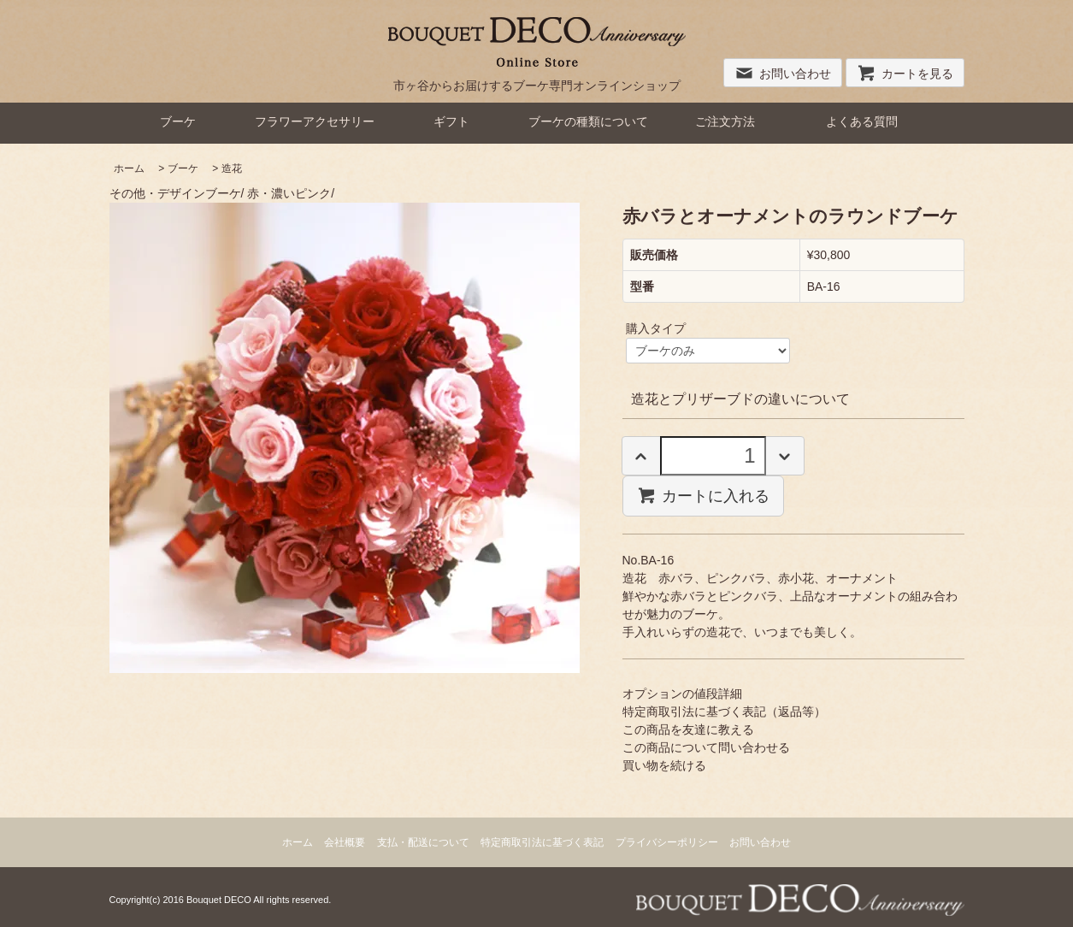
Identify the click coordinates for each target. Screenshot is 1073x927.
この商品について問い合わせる (706, 747)
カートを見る (905, 73)
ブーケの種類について (588, 121)
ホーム (129, 168)
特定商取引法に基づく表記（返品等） (724, 711)
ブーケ (178, 121)
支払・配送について (423, 842)
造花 (231, 168)
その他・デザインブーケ (175, 193)
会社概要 (344, 842)
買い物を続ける (664, 765)
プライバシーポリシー (667, 842)
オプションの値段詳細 (682, 693)
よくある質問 (862, 121)
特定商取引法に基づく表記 (542, 842)
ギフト (451, 121)
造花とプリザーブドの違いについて (740, 399)
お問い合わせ (782, 73)
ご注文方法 (725, 121)
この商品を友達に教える (688, 729)
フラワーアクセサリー (314, 121)
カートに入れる (703, 495)
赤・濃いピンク (289, 193)
